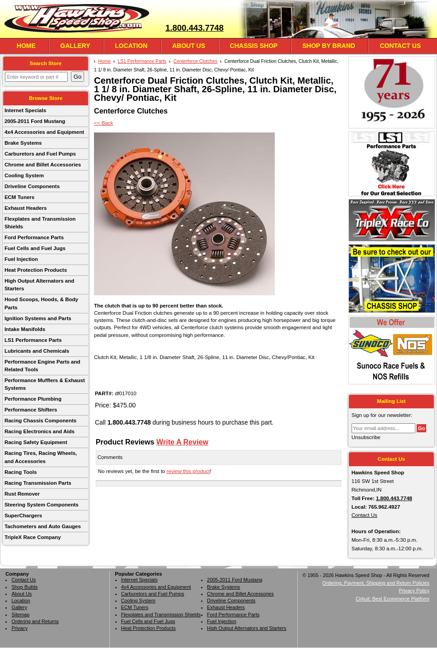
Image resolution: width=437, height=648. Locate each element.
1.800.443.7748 (194, 28)
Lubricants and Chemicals (37, 351)
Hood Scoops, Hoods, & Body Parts (41, 303)
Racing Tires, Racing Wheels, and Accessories (41, 457)
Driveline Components (32, 186)
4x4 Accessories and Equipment (44, 132)
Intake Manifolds (25, 329)
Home (26, 45)
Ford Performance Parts (34, 237)
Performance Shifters (31, 409)
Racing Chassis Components (40, 420)
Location (131, 45)
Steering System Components (42, 504)
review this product (188, 471)
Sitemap (20, 614)
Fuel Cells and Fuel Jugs (35, 248)
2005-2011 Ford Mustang (35, 121)
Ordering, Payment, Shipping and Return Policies (375, 583)
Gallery (75, 45)
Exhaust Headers (26, 208)
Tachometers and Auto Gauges (43, 526)
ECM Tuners (19, 197)
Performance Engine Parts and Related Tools (42, 365)
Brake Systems (23, 143)
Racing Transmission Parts (38, 483)
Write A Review (182, 442)
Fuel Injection (21, 259)
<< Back (103, 123)
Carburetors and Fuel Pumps (40, 153)
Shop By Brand (328, 45)
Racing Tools (21, 472)
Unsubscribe (366, 437)
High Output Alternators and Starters (39, 284)
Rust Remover (22, 494)
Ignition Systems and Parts (38, 318)
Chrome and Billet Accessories (43, 164)
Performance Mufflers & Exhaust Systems (45, 384)
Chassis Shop (254, 45)
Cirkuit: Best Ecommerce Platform (392, 598)
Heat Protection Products (36, 270)
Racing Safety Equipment (36, 442)
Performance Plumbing (33, 399)
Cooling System (24, 175)
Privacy (19, 628)
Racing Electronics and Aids (40, 431)
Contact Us (400, 45)
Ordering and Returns (35, 621)
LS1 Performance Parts (33, 340)
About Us (188, 45)
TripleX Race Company (33, 537)
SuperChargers (23, 515)
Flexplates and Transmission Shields (40, 222)
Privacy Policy (414, 590)
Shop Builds (24, 587)
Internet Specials (25, 110)
